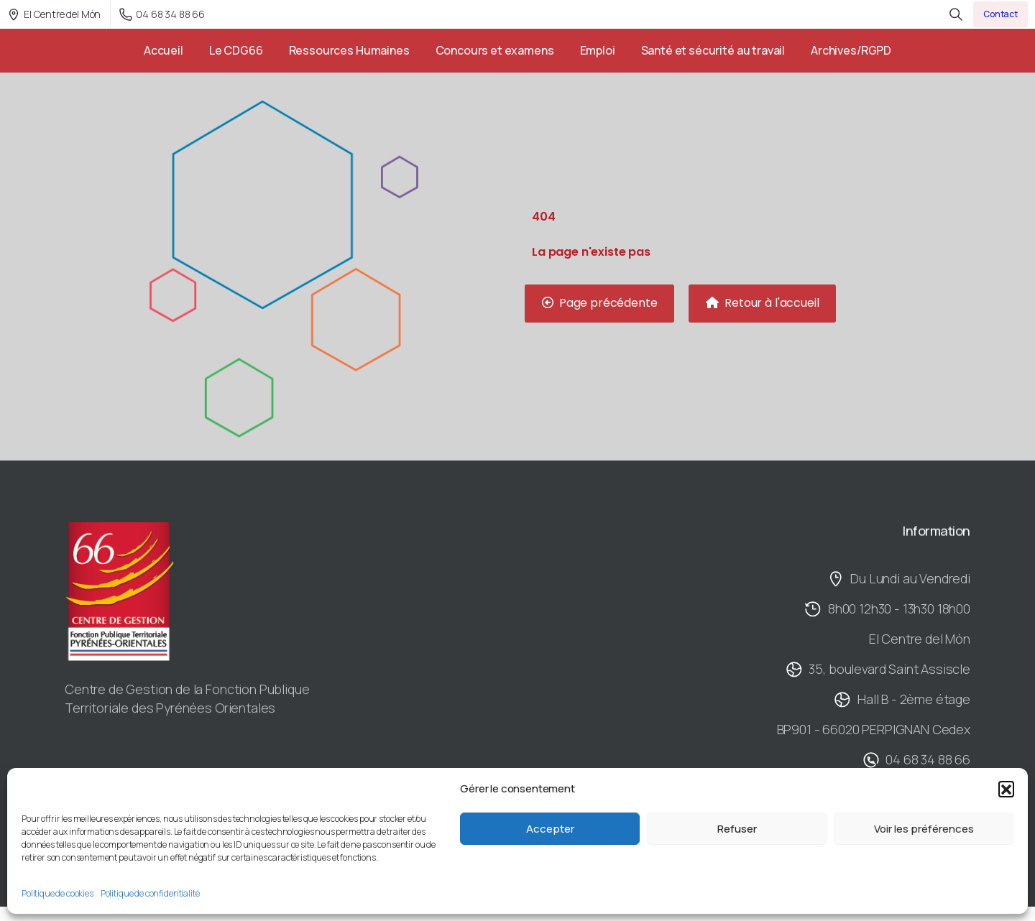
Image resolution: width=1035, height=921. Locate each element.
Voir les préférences (924, 828)
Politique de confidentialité (150, 893)
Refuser (737, 828)
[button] (1006, 789)
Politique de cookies (57, 893)
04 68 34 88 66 (162, 14)
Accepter (550, 828)
